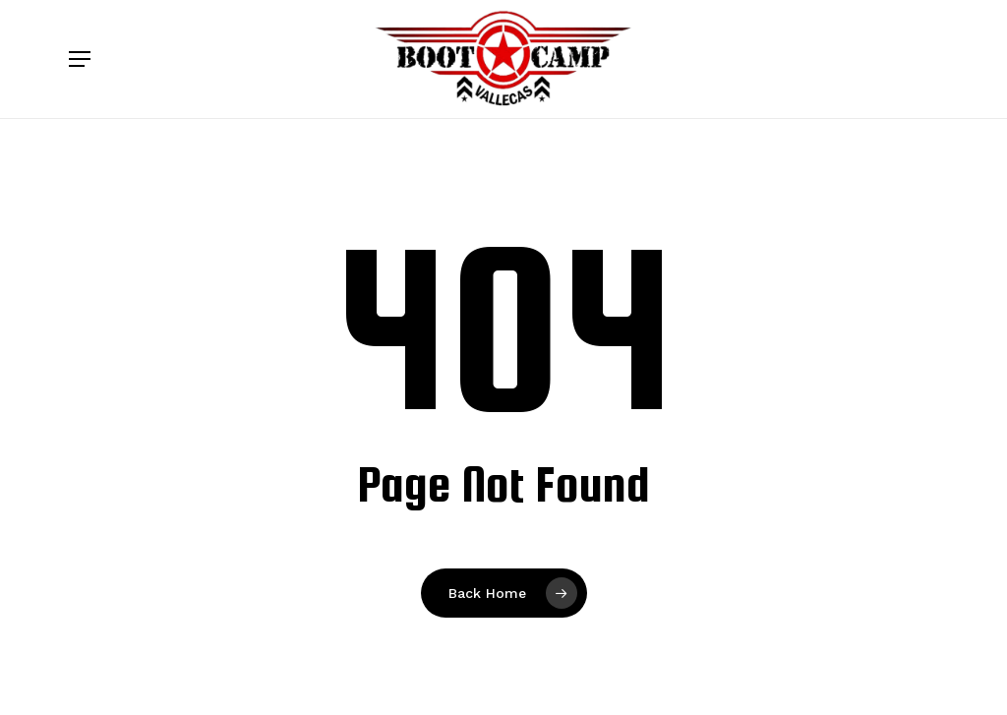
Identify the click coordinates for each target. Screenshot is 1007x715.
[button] (79, 59)
